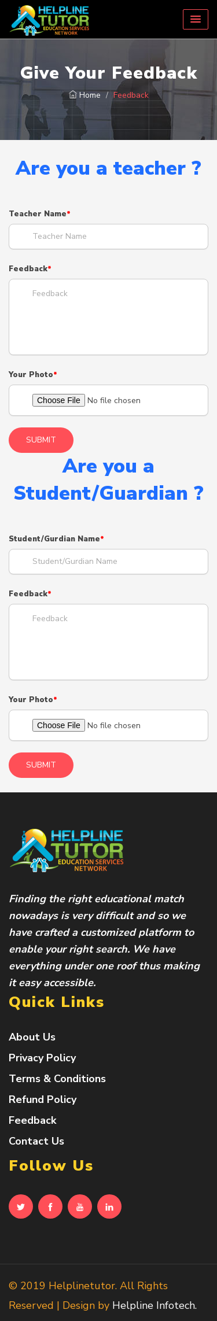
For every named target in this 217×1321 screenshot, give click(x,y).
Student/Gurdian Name (54, 539)
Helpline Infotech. (154, 1305)
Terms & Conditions (57, 1079)
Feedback (28, 269)
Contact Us (36, 1141)
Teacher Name (38, 214)
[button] (195, 19)
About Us (32, 1037)
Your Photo (31, 375)
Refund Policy (42, 1099)
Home (85, 95)
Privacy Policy (42, 1058)
